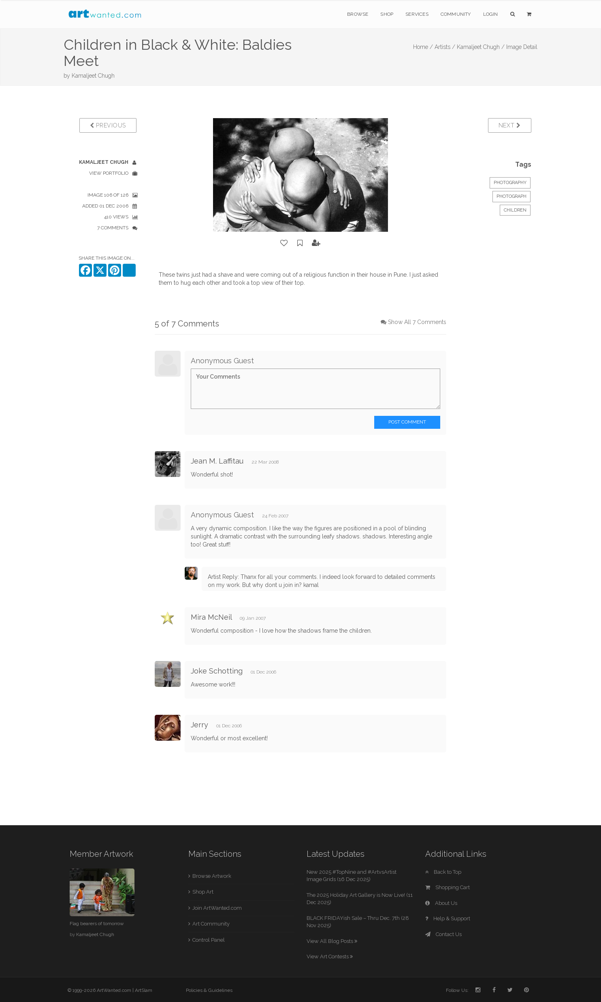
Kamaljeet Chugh (93, 75)
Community (456, 14)
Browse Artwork (211, 876)
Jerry (200, 724)
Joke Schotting (217, 671)
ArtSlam (143, 990)
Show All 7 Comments (417, 322)
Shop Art (202, 892)
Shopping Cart (447, 887)
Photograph (511, 196)
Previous (108, 125)
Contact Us (443, 934)
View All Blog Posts (332, 941)
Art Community (211, 924)
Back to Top (443, 872)
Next (510, 125)
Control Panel (208, 940)
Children (515, 210)
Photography (510, 182)
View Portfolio (108, 173)
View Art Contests (330, 956)
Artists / (445, 47)
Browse (357, 14)
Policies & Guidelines (209, 990)
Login (490, 14)
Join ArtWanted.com (217, 908)
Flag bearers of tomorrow (97, 923)
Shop (386, 14)
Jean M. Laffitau (217, 461)
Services (416, 14)
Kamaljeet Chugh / (481, 47)
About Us (441, 903)
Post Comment (407, 422)
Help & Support (447, 918)
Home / (423, 47)
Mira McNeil (211, 617)
